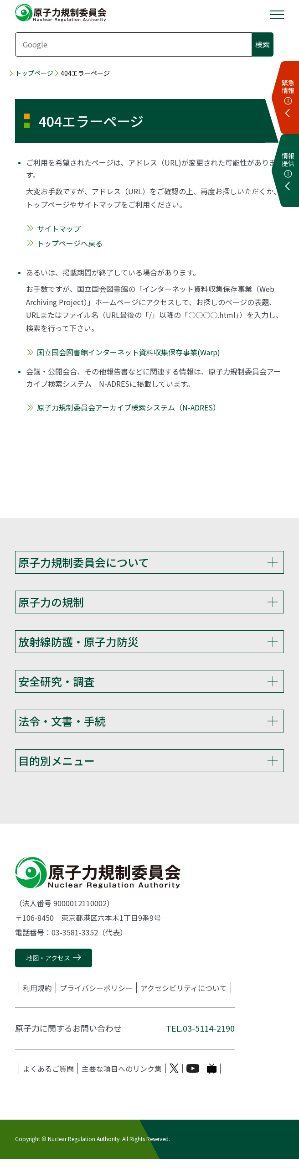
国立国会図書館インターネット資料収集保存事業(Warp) (128, 352)
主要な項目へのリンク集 (122, 1077)
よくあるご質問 (48, 1077)
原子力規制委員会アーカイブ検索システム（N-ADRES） (128, 407)
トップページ (34, 73)
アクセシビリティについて (183, 997)
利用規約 (37, 997)
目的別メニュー (56, 768)
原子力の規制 (51, 603)
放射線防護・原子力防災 (78, 644)
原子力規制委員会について (83, 562)
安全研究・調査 (56, 686)
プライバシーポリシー (96, 997)
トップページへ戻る (70, 243)
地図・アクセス (48, 967)
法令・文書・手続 (62, 727)
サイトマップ (59, 228)
